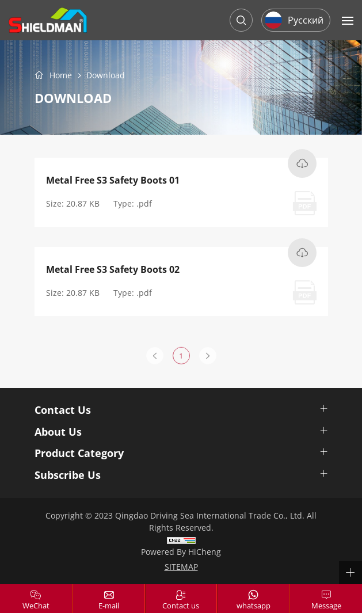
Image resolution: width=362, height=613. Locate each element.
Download (105, 76)
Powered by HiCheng (181, 551)
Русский (305, 20)
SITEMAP (181, 566)
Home (60, 75)
